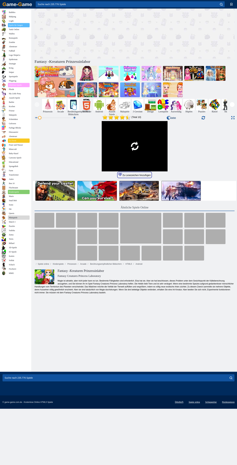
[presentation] (37, 104)
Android (138, 365)
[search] (221, 4)
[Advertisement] (84, 33)
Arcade (83, 365)
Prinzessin (72, 365)
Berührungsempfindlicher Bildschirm (106, 365)
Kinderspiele (58, 365)
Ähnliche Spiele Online (134, 308)
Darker (171, 118)
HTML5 (128, 365)
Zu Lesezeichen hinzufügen (134, 275)
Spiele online (43, 365)
